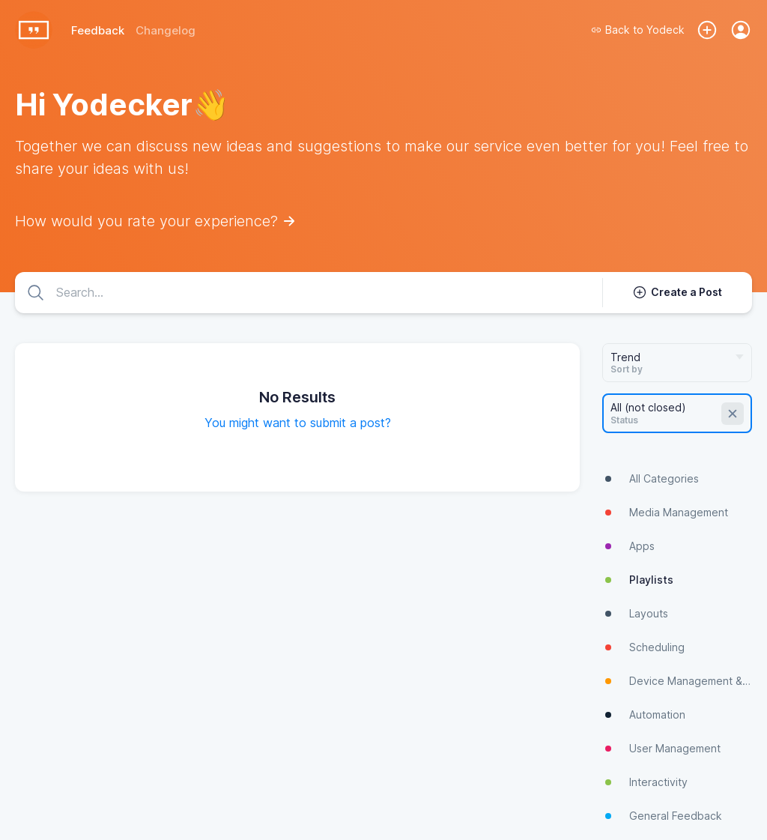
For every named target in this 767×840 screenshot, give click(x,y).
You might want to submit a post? (297, 422)
